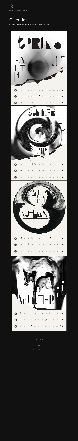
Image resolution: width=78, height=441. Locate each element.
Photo (25, 11)
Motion (18, 11)
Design (11, 11)
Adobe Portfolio (41, 349)
